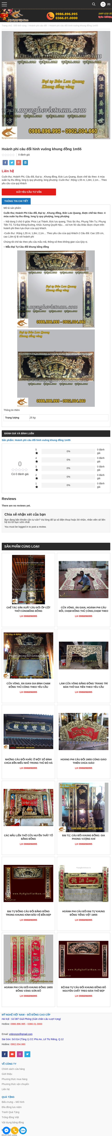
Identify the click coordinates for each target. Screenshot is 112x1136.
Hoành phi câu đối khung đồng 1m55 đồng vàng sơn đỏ (28, 989)
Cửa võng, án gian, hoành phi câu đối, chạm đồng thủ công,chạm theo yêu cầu (83, 609)
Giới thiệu (7, 1074)
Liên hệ (6, 1089)
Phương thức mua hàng (14, 1079)
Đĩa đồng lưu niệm (12, 1107)
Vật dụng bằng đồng (13, 1122)
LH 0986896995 (28, 616)
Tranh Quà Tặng (10, 1112)
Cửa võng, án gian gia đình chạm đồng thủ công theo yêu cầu (28, 685)
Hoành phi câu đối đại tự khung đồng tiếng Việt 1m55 (83, 913)
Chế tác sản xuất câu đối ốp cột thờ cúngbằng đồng (28, 609)
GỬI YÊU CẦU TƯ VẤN (29, 192)
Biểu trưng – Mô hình (13, 1102)
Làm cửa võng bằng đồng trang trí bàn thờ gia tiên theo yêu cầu (83, 685)
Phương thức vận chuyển (15, 1084)
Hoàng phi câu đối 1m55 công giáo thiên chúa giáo (84, 761)
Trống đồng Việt (10, 1117)
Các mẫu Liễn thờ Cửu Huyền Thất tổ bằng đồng (28, 837)
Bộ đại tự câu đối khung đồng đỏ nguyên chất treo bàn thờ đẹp (83, 989)
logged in (23, 526)
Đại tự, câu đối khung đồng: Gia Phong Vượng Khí (83, 837)
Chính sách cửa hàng (13, 1069)
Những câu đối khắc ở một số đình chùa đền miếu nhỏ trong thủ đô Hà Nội (28, 761)
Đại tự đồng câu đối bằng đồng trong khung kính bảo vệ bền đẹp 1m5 (28, 913)
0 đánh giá (24, 154)
